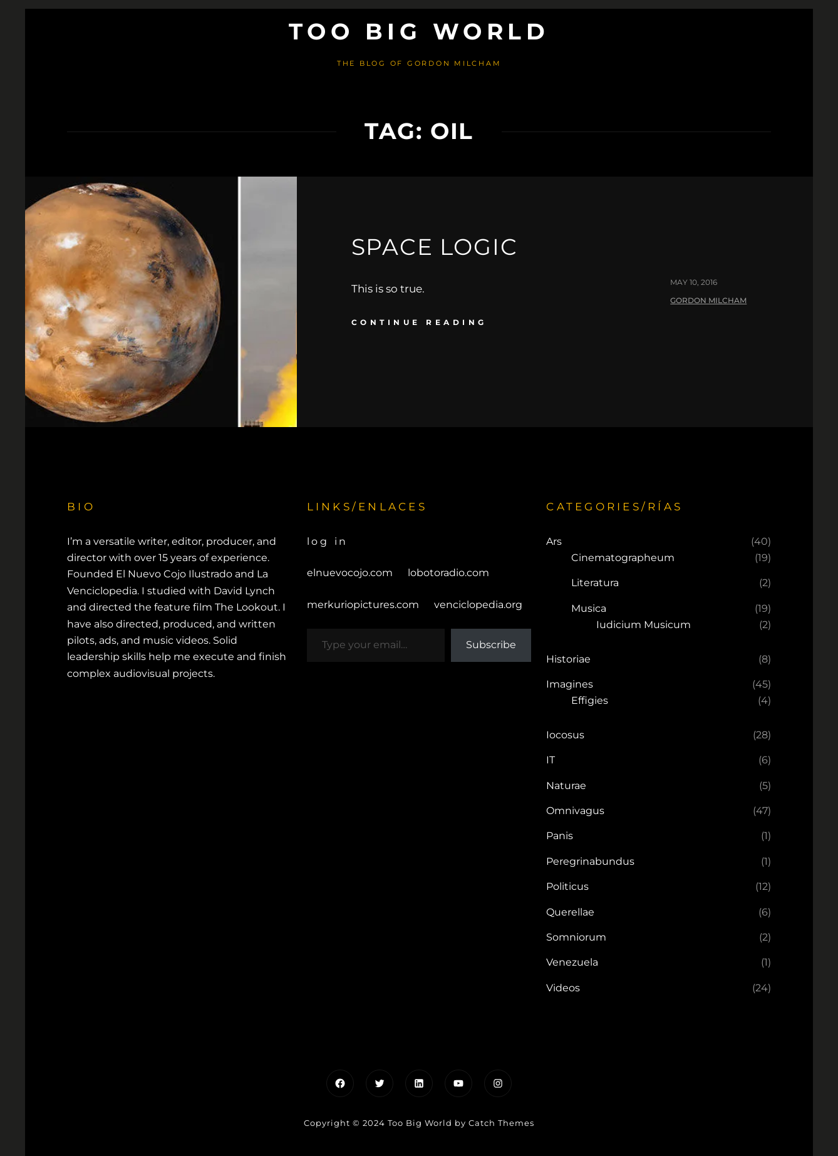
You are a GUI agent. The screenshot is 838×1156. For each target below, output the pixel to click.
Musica (588, 608)
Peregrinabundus (590, 861)
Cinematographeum (623, 558)
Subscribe (491, 645)
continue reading (419, 322)
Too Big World (419, 31)
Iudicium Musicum (643, 625)
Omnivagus (575, 811)
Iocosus (565, 735)
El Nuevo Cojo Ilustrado (174, 574)
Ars (554, 541)
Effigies (589, 700)
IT (550, 760)
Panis (559, 836)
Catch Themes (501, 1123)
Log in (328, 541)
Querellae (570, 912)
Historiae (568, 659)
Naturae (566, 786)
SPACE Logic (434, 247)
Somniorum (576, 937)
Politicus (567, 886)
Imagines (569, 684)
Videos (563, 988)
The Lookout (246, 607)
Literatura (595, 583)
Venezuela (572, 962)
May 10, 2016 (693, 282)
